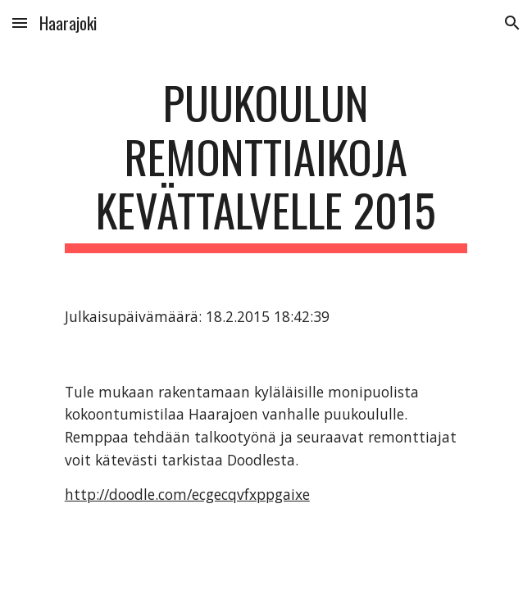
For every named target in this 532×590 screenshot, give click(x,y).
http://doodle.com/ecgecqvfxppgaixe (187, 494)
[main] (266, 164)
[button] (19, 22)
